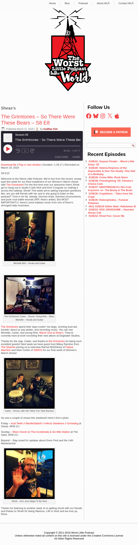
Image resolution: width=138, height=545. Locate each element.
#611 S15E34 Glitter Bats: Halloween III (112, 206)
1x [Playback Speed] (25, 150)
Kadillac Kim (51, 129)
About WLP (103, 3)
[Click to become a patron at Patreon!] (111, 137)
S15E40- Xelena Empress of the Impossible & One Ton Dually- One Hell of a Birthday (111, 171)
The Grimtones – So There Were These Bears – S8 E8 (38, 120)
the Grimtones (57, 341)
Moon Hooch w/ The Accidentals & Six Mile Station (41, 431)
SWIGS (38, 350)
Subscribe (61, 157)
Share (76, 157)
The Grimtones (14, 184)
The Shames (8, 347)
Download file (8, 164)
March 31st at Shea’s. (51, 332)
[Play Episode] (7, 148)
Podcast (83, 3)
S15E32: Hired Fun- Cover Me (106, 215)
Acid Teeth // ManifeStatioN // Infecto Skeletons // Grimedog (44, 423)
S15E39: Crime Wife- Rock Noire (108, 177)
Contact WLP (126, 3)
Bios (67, 3)
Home (52, 3)
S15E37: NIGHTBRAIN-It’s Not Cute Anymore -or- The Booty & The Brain (110, 189)
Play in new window (30, 164)
